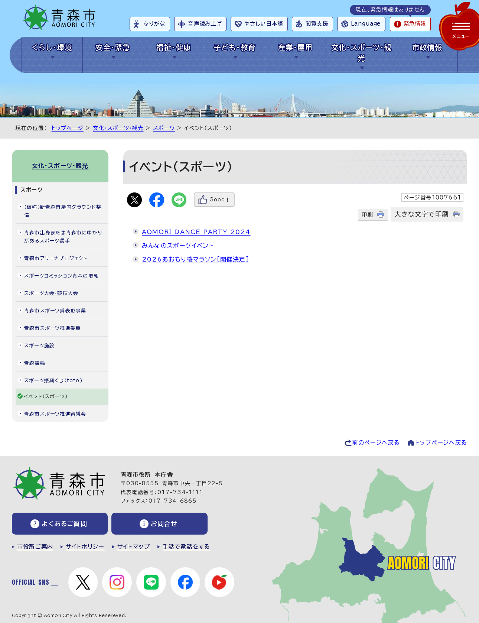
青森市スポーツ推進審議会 (55, 414)
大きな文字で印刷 (421, 214)
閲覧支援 (317, 23)
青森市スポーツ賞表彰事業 (55, 310)
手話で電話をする (187, 546)
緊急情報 (415, 23)
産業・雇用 (295, 47)
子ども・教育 (235, 47)
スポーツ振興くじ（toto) (53, 380)
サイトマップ (133, 546)
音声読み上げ (205, 23)
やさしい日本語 (263, 23)
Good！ (219, 199)
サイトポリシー (85, 546)
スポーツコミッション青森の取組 (61, 275)
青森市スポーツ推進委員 (52, 328)
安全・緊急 (112, 47)
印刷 (367, 214)
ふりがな (154, 23)
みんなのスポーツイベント (178, 246)
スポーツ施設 (39, 345)
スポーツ (164, 128)
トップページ (68, 128)
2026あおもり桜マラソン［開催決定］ (195, 259)
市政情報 (427, 47)
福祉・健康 (173, 47)
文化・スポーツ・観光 (361, 53)
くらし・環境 (52, 47)
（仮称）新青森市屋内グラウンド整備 (62, 211)
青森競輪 (34, 363)
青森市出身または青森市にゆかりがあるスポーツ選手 (63, 236)
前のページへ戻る (376, 442)
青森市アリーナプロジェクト (56, 258)
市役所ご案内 (35, 546)
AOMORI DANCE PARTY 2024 (196, 232)
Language (366, 23)
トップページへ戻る (441, 442)
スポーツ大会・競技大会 (51, 293)
